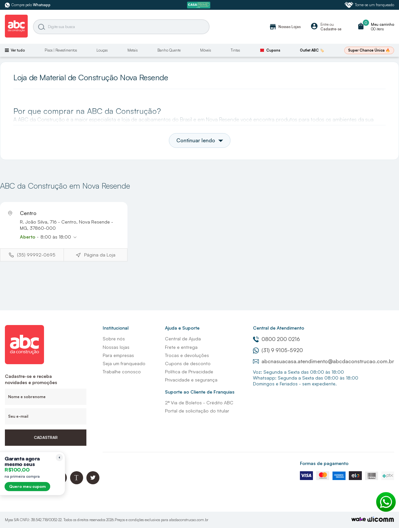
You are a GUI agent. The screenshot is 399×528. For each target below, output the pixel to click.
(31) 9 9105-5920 (278, 350)
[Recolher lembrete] (59, 457)
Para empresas (118, 355)
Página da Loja (99, 254)
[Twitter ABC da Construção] (92, 482)
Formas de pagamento (324, 463)
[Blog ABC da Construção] (76, 482)
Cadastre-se (330, 29)
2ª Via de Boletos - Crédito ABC (199, 402)
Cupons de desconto (188, 363)
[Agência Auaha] (380, 520)
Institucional (115, 328)
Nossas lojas (116, 347)
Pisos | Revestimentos (61, 50)
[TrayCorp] (358, 519)
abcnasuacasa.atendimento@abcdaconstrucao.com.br (323, 361)
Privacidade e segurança (191, 379)
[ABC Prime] (199, 5)
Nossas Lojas (285, 27)
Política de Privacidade (189, 371)
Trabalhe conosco (122, 371)
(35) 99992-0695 (36, 254)
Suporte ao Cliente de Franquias (199, 392)
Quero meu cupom (27, 486)
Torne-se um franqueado (369, 5)
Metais (132, 50)
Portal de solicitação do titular (197, 410)
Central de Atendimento (278, 328)
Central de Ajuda (183, 338)
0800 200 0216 (276, 339)
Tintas (235, 50)
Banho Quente (169, 50)
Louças (102, 50)
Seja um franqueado (124, 363)
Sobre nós (114, 338)
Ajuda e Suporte (182, 328)
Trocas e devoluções (187, 355)
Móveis (205, 50)
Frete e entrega (181, 347)
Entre (324, 24)
